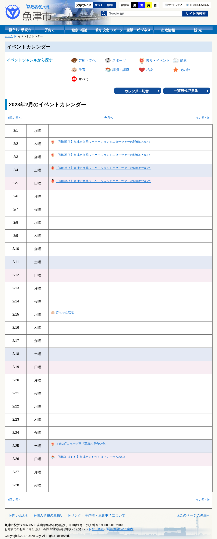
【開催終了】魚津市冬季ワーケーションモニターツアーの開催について (103, 141)
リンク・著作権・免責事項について (98, 515)
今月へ (108, 117)
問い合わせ (20, 515)
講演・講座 (120, 70)
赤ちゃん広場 (65, 312)
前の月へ (15, 117)
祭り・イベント (158, 60)
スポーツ (119, 60)
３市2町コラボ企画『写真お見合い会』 (82, 443)
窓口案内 (98, 529)
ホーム (9, 36)
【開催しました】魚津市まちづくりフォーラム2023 (90, 457)
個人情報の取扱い (50, 515)
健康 (183, 60)
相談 (149, 70)
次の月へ (201, 117)
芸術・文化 (87, 60)
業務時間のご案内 (121, 529)
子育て (84, 70)
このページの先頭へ (195, 515)
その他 (185, 70)
